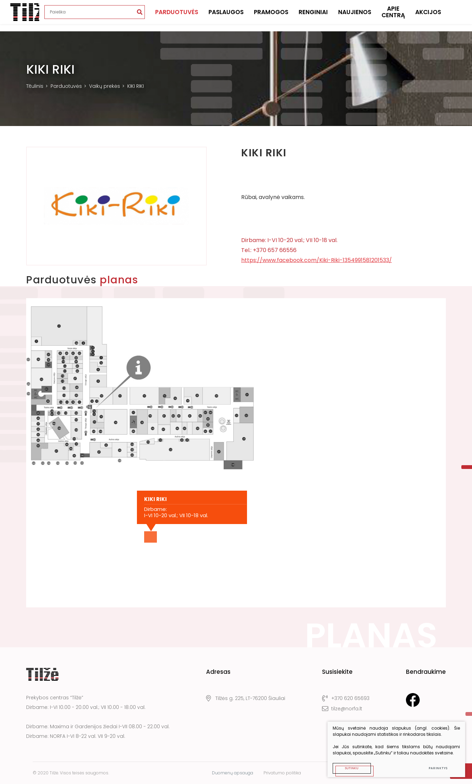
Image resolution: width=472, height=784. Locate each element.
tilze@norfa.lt (342, 708)
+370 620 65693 (345, 698)
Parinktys (438, 768)
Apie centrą (393, 15)
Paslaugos (226, 15)
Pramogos (271, 15)
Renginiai (313, 15)
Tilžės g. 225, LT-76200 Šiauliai (245, 698)
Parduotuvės (176, 15)
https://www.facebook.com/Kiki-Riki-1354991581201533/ (316, 260)
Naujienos (354, 15)
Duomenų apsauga (232, 773)
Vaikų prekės (104, 86)
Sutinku (351, 768)
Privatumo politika (282, 773)
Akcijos (428, 15)
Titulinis (34, 86)
